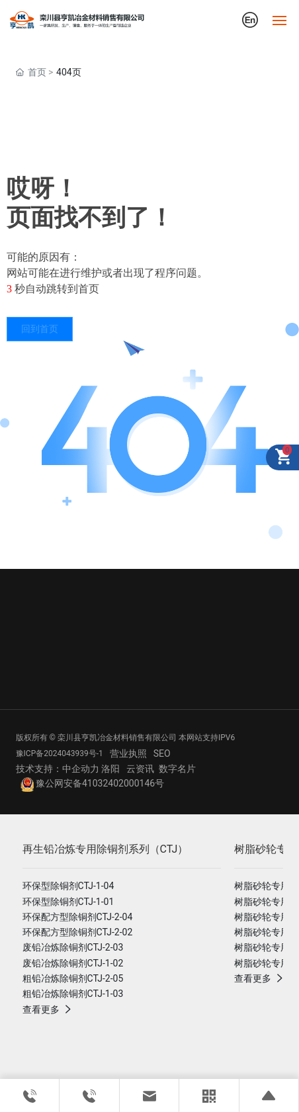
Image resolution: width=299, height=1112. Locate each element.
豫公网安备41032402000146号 (93, 783)
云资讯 (140, 768)
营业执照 (128, 753)
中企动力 (80, 768)
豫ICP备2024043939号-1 (59, 753)
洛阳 (110, 768)
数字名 (173, 768)
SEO (162, 753)
